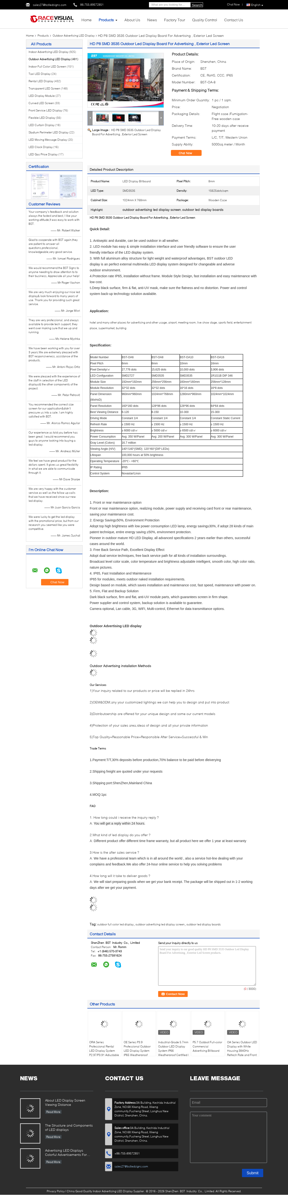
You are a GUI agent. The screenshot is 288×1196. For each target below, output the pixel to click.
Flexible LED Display (42, 117)
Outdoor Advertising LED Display (74, 35)
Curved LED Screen (41, 103)
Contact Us (233, 19)
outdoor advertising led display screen (160, 924)
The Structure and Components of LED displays (69, 1127)
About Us (132, 19)
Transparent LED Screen (44, 88)
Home (86, 19)
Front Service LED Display (45, 110)
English (257, 5)
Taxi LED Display (40, 74)
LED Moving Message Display (48, 139)
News (152, 19)
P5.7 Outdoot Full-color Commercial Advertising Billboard (207, 1046)
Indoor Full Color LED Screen (47, 66)
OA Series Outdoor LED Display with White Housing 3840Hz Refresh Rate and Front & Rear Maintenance (242, 1050)
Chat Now (189, 153)
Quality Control (204, 19)
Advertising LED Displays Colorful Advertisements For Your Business (66, 1153)
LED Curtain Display (42, 125)
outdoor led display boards (203, 924)
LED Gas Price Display (43, 154)
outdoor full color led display (115, 924)
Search (197, 5)
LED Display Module (42, 96)
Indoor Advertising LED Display (48, 52)
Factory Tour (174, 19)
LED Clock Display (41, 147)
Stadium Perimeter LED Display (48, 132)
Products (106, 19)
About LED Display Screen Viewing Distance (65, 1102)
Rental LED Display (41, 81)
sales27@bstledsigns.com (49, 5)
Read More (53, 1112)
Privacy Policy (56, 1191)
